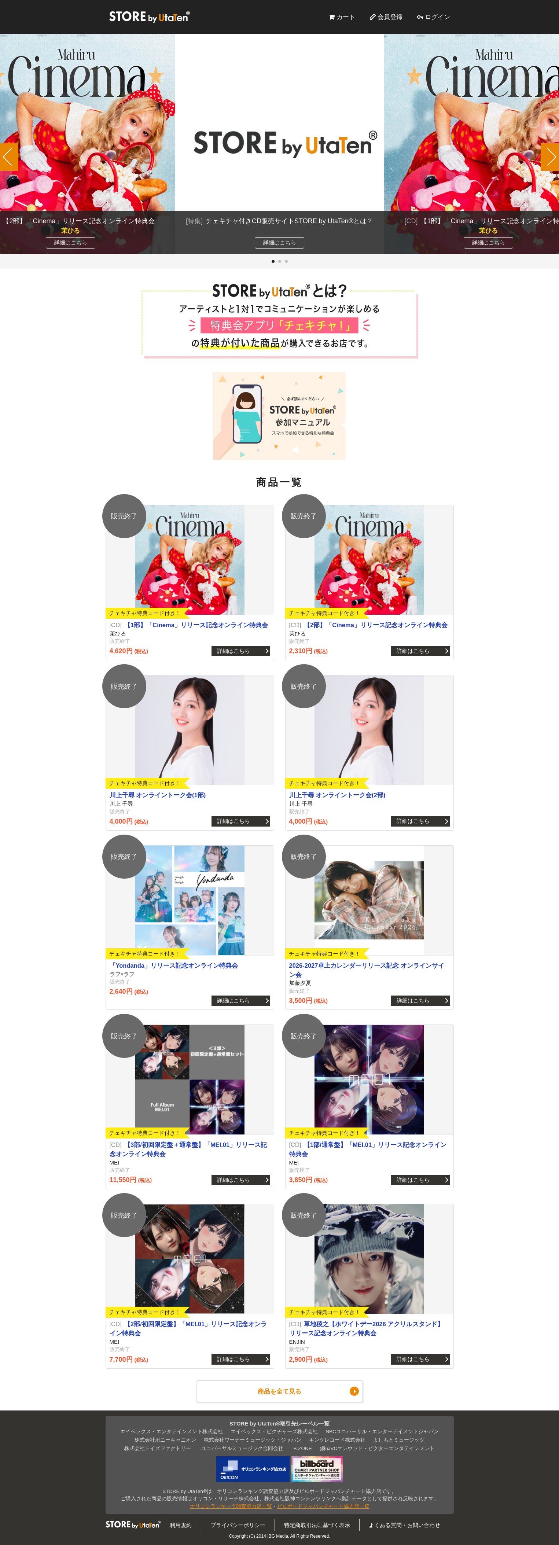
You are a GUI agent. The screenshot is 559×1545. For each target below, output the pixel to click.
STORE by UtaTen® (149, 17)
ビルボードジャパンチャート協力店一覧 (323, 1506)
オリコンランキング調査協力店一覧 (231, 1506)
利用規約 (181, 1525)
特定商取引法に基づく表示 (317, 1525)
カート (345, 17)
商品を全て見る (279, 1391)
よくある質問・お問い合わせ (404, 1525)
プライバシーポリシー (237, 1525)
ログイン (437, 17)
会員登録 (390, 17)
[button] (273, 261)
